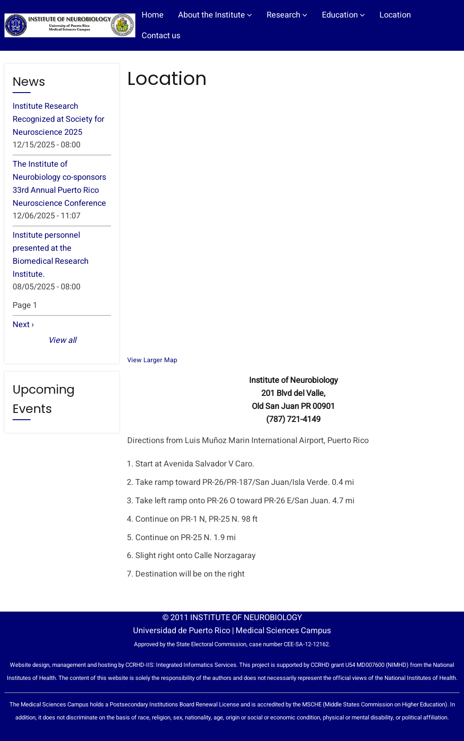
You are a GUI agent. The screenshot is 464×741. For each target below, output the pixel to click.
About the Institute (215, 15)
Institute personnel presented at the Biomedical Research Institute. (51, 254)
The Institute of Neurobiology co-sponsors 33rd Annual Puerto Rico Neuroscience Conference (59, 183)
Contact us (161, 36)
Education (343, 15)
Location (395, 15)
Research (287, 15)
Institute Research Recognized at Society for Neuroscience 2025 (58, 119)
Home (153, 15)
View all (62, 340)
